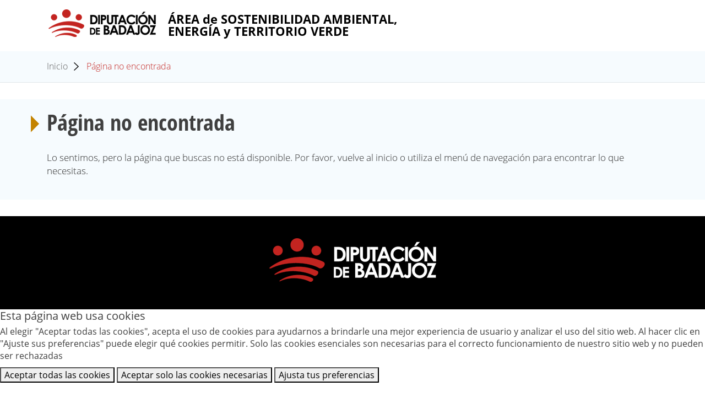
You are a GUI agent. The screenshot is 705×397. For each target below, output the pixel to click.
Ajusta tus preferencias (327, 375)
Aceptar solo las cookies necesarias (194, 375)
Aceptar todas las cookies (57, 375)
